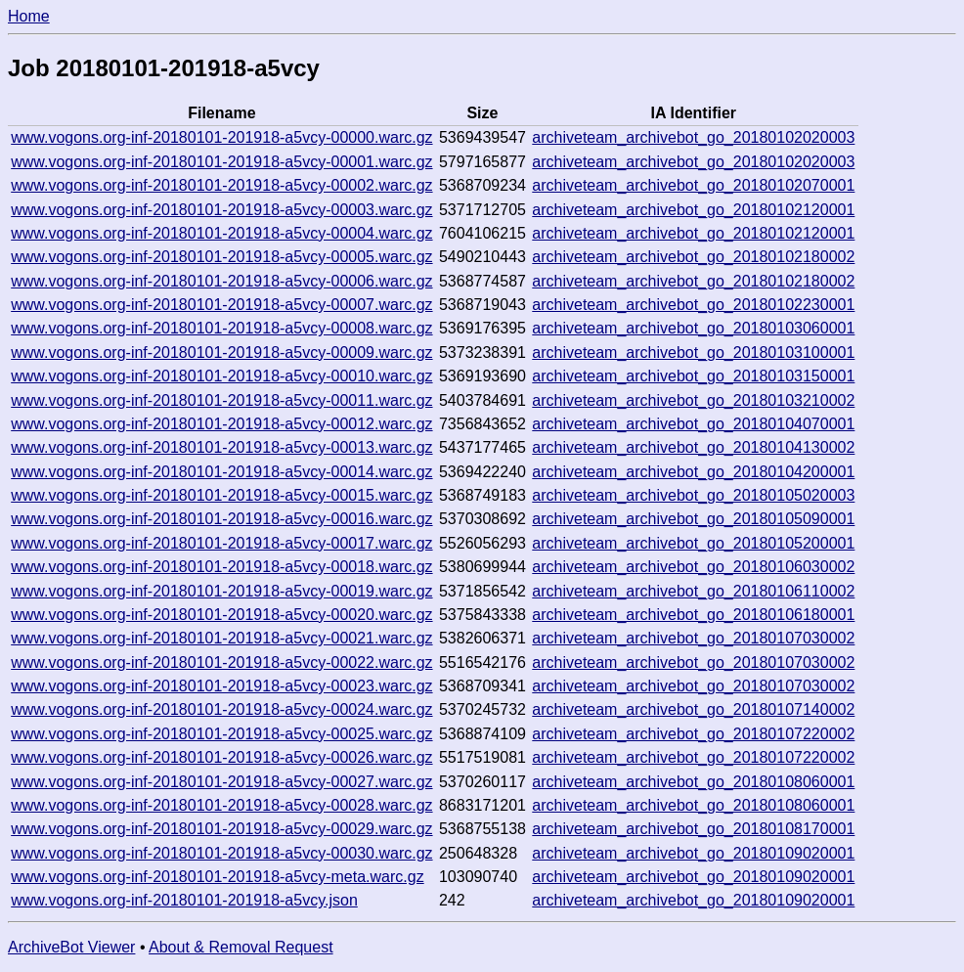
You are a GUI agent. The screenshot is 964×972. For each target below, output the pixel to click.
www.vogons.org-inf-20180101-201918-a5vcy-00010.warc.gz (221, 376)
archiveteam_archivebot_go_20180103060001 (693, 328)
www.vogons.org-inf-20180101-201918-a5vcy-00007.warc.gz (221, 304)
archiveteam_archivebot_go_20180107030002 (693, 638)
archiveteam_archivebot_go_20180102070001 (693, 185)
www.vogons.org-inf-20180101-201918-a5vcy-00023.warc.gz (221, 686)
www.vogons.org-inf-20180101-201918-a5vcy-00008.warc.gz (221, 328)
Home (29, 16)
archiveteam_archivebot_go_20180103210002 (693, 400)
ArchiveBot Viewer (71, 947)
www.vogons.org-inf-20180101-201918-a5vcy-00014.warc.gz (221, 472)
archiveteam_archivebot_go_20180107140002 (693, 709)
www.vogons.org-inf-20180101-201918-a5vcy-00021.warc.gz (221, 638)
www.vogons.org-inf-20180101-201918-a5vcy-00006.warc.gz (221, 281)
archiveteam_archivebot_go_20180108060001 (693, 781)
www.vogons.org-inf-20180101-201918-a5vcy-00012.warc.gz (221, 424)
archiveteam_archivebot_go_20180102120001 (693, 209)
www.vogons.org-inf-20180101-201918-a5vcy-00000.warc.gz (221, 137)
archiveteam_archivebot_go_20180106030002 (693, 566)
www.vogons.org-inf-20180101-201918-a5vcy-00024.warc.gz (221, 709)
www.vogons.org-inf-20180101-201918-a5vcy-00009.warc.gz (221, 352)
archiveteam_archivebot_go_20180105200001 (693, 543)
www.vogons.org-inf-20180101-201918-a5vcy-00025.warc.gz (221, 734)
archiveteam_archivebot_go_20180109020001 (693, 853)
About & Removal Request (241, 947)
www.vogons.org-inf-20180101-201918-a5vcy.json (184, 900)
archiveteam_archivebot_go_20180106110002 (693, 591)
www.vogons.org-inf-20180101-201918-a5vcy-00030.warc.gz (221, 853)
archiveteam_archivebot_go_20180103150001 (693, 376)
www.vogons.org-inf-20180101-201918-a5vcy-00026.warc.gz (221, 757)
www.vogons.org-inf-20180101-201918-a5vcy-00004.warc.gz (221, 233)
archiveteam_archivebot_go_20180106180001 (693, 614)
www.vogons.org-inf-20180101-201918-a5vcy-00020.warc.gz (221, 614)
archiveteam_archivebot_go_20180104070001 (693, 424)
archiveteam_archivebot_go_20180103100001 (693, 352)
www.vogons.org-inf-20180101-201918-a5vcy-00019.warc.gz (221, 591)
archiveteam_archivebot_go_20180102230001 (693, 304)
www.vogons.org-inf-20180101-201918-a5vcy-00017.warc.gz (221, 543)
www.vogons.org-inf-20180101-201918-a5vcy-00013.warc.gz (221, 447)
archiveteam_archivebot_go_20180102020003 (693, 137)
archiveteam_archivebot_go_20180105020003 (693, 495)
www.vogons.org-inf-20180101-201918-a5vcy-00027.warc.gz (221, 781)
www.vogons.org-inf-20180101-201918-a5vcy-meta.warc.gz (217, 876)
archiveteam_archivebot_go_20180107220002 (693, 734)
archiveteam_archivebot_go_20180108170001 (693, 828)
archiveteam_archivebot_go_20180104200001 (693, 472)
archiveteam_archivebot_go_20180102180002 (693, 256)
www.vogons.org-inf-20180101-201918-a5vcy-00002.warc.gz (221, 185)
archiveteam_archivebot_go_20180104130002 (693, 447)
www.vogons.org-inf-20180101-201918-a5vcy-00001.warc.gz (221, 162)
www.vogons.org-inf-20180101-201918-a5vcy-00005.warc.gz (221, 256)
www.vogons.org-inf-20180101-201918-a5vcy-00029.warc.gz (221, 828)
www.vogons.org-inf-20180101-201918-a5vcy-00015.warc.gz (221, 495)
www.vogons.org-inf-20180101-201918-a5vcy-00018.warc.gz (221, 566)
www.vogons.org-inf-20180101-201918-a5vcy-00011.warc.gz (221, 400)
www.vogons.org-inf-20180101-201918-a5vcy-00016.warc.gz (221, 518)
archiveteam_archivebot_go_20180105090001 (693, 518)
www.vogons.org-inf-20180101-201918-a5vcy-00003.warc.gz (221, 209)
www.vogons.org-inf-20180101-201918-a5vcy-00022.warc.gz (221, 662)
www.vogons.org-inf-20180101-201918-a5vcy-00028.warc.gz (221, 805)
